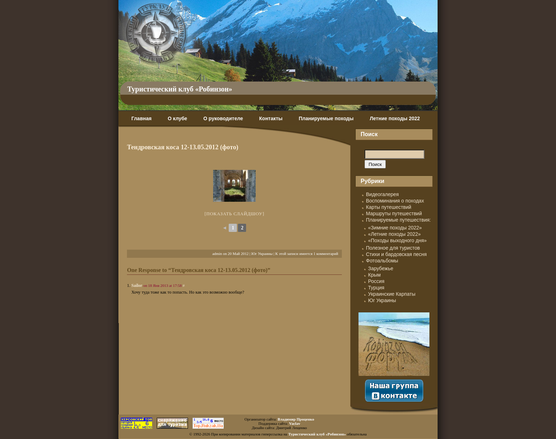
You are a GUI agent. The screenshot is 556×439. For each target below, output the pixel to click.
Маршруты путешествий (394, 213)
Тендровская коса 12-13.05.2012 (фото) (182, 147)
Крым (374, 275)
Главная (141, 118)
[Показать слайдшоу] (235, 213)
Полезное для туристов (393, 248)
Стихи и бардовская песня (396, 254)
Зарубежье (380, 268)
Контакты (271, 118)
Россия (376, 281)
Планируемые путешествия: (398, 220)
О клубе (177, 118)
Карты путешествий (388, 207)
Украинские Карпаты (391, 294)
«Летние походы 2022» (394, 234)
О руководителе (223, 118)
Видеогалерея (382, 194)
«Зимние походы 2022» (395, 227)
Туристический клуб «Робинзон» (179, 89)
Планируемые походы (326, 118)
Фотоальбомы (382, 260)
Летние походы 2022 (395, 118)
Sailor (136, 285)
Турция (376, 287)
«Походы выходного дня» (397, 240)
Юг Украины (262, 253)
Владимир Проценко (296, 419)
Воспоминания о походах (395, 201)
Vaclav (294, 423)
